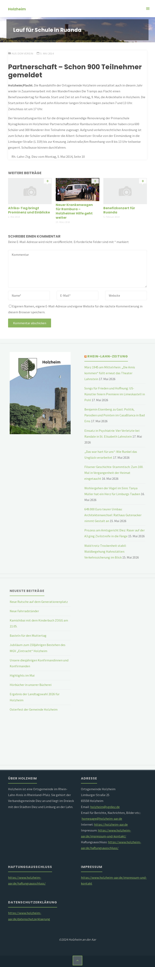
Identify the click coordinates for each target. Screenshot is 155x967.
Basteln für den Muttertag (28, 635)
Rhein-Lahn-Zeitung (107, 356)
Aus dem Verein (22, 53)
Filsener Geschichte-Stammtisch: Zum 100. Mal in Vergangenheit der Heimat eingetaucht (113, 473)
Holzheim (17, 8)
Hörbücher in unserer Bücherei (30, 685)
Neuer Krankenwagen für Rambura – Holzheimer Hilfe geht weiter (74, 211)
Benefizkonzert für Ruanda (119, 210)
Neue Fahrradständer (24, 611)
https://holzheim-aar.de (111, 824)
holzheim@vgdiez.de (105, 807)
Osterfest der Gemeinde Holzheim (34, 709)
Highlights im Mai (22, 675)
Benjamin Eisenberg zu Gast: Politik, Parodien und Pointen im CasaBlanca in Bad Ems (114, 415)
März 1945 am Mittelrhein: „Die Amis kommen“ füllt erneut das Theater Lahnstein (109, 373)
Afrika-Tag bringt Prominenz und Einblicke (29, 210)
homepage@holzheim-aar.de (102, 819)
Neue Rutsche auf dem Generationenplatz (39, 602)
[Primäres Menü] (147, 8)
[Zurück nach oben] (77, 960)
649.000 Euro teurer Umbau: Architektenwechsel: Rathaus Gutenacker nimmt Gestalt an (112, 515)
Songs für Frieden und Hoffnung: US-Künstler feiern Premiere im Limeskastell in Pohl (114, 394)
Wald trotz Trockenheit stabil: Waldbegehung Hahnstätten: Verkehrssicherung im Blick (105, 551)
